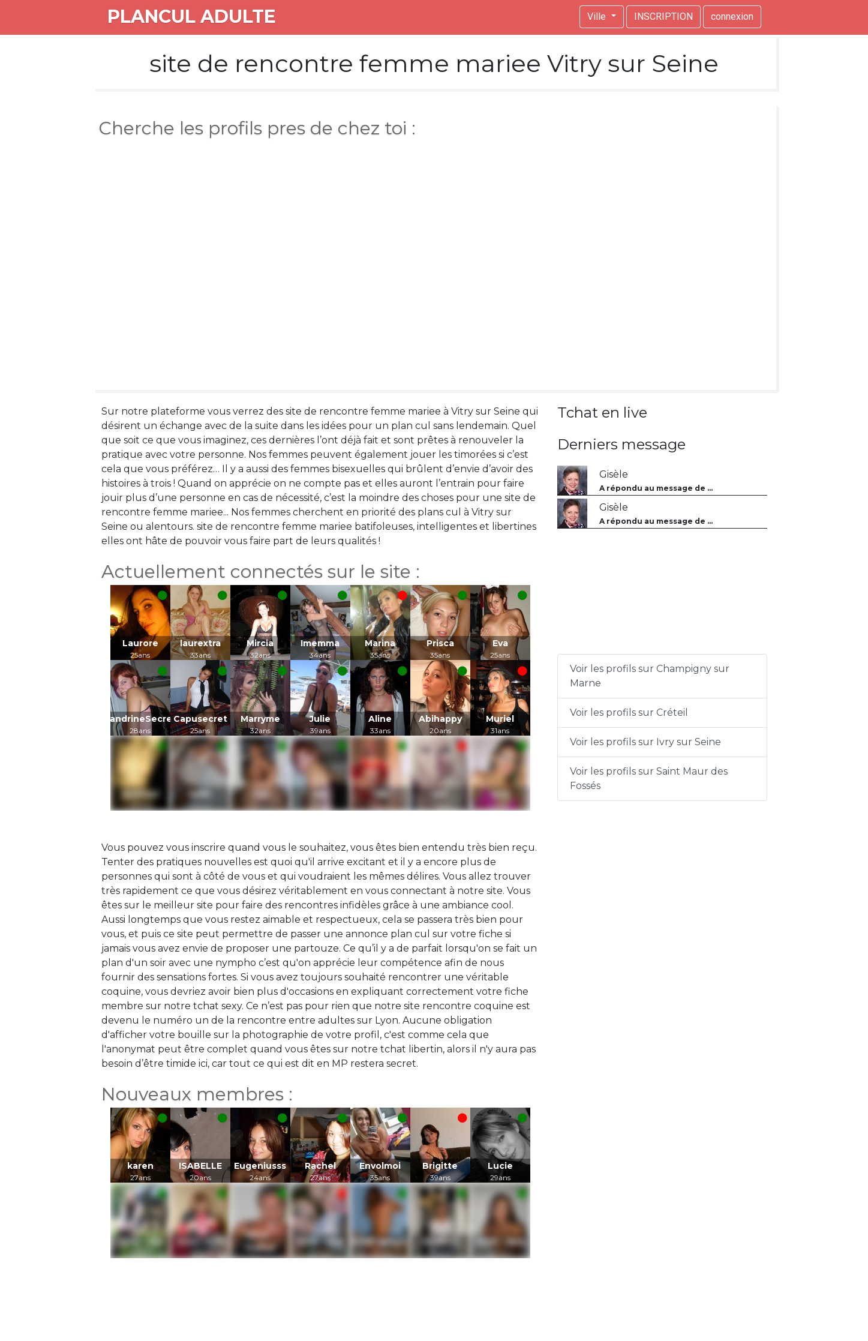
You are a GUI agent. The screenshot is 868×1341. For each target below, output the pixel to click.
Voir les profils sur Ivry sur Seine (645, 742)
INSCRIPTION (663, 16)
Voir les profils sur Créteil (629, 712)
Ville (597, 16)
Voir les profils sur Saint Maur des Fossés (649, 778)
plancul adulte (191, 16)
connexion (732, 16)
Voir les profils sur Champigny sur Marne (649, 676)
